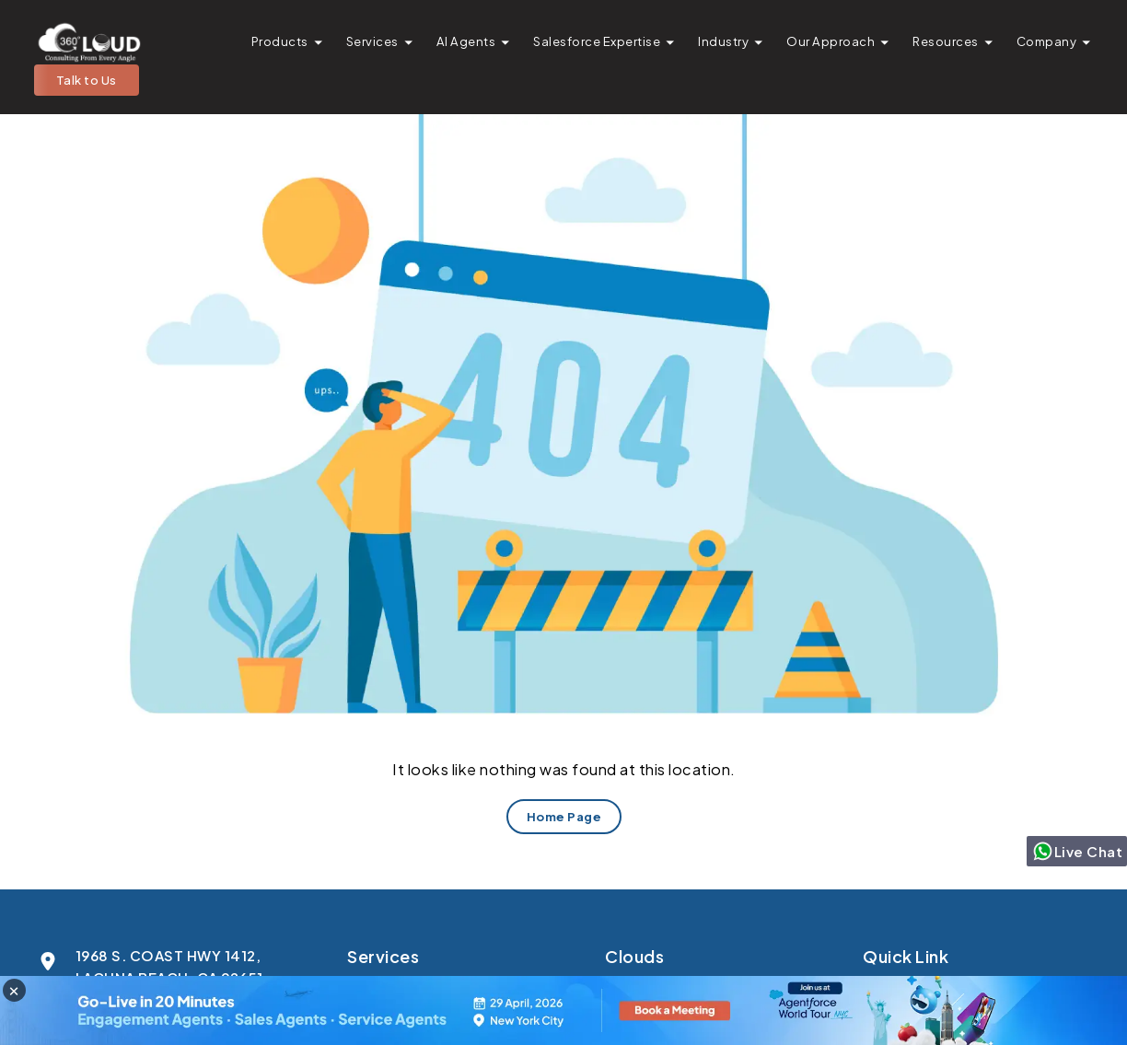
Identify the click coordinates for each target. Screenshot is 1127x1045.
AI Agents (466, 41)
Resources (945, 41)
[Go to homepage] (88, 41)
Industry (723, 41)
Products (279, 41)
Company (1047, 41)
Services (372, 41)
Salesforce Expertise (596, 41)
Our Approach (830, 41)
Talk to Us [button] (86, 79)
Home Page (563, 816)
